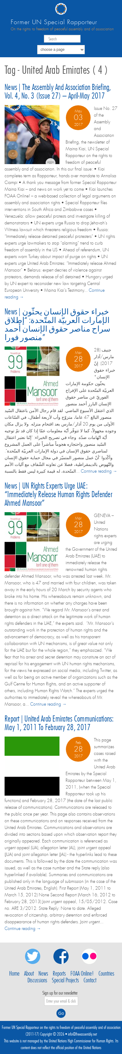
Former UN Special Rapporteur (54, 22)
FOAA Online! (82, 973)
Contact (90, 980)
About (29, 973)
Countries (106, 973)
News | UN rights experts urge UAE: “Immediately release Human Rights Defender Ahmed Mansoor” (58, 494)
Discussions (37, 980)
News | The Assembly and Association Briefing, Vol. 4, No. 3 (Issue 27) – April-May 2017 (58, 91)
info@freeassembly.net (82, 1034)
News (43, 973)
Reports (59, 973)
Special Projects (65, 980)
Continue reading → (99, 471)
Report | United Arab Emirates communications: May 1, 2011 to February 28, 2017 (59, 723)
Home (14, 973)
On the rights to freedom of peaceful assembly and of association (62, 29)
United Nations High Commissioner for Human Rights (81, 1040)
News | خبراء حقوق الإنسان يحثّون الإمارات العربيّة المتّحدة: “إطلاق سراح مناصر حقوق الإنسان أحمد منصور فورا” (57, 324)
